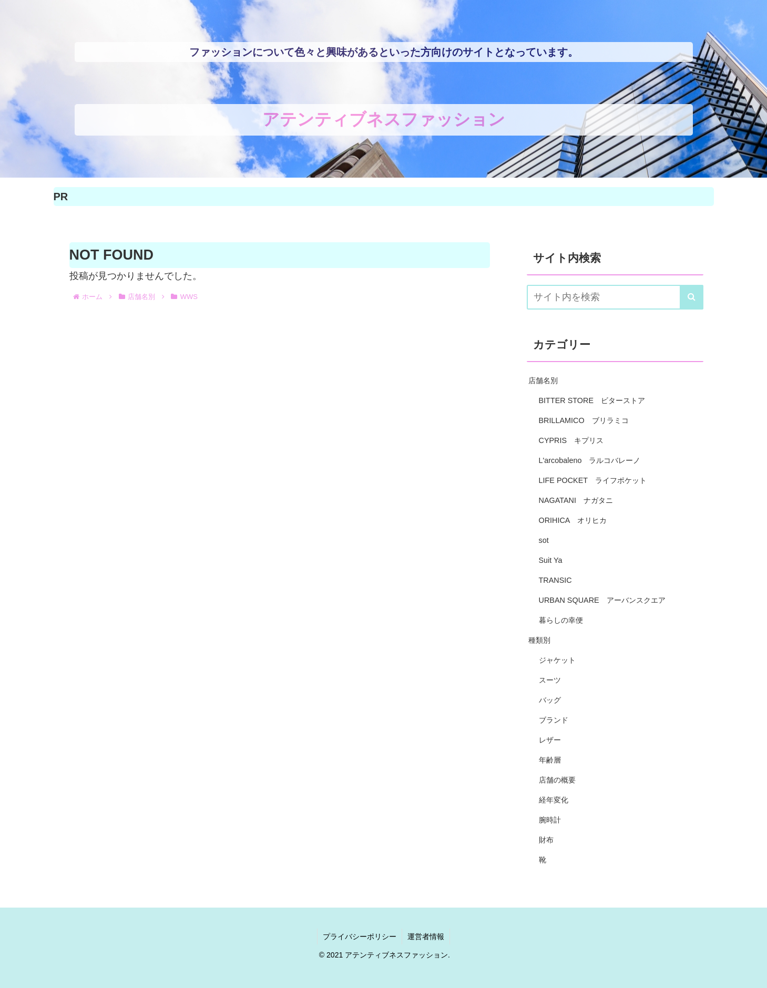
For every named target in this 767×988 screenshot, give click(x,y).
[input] (615, 297)
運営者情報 (425, 936)
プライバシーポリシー (359, 936)
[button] (691, 297)
